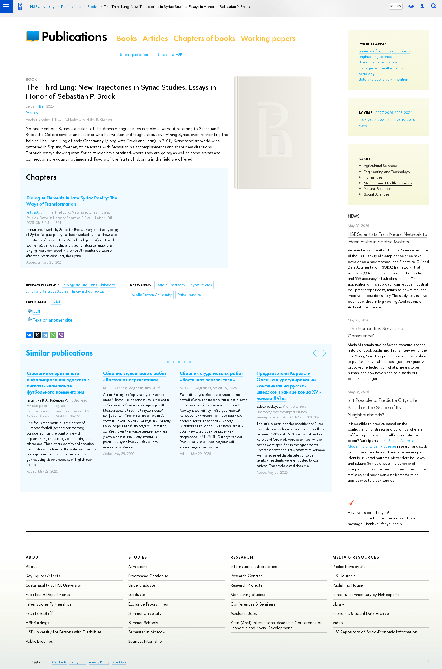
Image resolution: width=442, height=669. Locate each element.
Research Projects (246, 585)
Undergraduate (141, 585)
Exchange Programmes (148, 604)
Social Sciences (376, 194)
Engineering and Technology (387, 171)
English (56, 302)
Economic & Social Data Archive (361, 613)
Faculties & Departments (48, 594)
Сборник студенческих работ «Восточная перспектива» (134, 376)
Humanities (373, 177)
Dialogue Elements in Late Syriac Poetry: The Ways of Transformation (71, 201)
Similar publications (59, 353)
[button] (162, 362)
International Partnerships (48, 604)
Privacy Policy (99, 662)
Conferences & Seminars (253, 604)
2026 (389, 112)
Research (242, 557)
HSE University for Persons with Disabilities (63, 632)
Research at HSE (169, 54)
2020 (391, 119)
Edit (426, 661)
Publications (74, 36)
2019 (401, 119)
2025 (398, 112)
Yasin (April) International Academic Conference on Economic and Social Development (276, 625)
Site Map (119, 662)
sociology (366, 73)
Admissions (137, 566)
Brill (42, 106)
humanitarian (404, 56)
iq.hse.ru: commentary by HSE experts (366, 594)
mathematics (392, 68)
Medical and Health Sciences (388, 182)
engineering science (375, 56)
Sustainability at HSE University (53, 585)
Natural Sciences (377, 188)
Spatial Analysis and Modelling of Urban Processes (384, 443)
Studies (137, 557)
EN (399, 6)
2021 (382, 119)
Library (338, 604)
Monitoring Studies (248, 594)
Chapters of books (204, 38)
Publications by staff (351, 566)
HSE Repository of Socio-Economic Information (375, 632)
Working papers (268, 38)
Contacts (59, 662)
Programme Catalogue (148, 575)
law (394, 62)
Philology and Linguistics (80, 285)
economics (401, 50)
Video (338, 622)
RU (392, 6)
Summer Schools (143, 622)
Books (127, 38)
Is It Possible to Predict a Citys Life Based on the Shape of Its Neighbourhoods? (382, 407)
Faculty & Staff (39, 613)
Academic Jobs (244, 613)
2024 (408, 112)
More (363, 125)
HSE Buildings (37, 622)
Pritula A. (32, 113)
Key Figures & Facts (43, 575)
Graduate (136, 594)
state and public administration (383, 79)
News (354, 216)
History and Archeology (87, 291)
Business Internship (145, 641)
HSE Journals (344, 575)
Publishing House (348, 585)
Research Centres (246, 575)
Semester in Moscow (146, 632)
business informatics (375, 50)
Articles (155, 38)
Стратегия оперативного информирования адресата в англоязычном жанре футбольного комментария (58, 382)
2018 (411, 119)
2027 (379, 112)
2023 (363, 119)
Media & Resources (356, 557)
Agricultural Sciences (380, 165)
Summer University (145, 613)
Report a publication (133, 54)
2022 (372, 119)
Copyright (77, 662)
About (34, 557)
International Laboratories (254, 566)
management (370, 68)
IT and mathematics (374, 62)
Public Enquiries (39, 641)
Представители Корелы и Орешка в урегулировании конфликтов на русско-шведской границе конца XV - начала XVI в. (289, 385)
